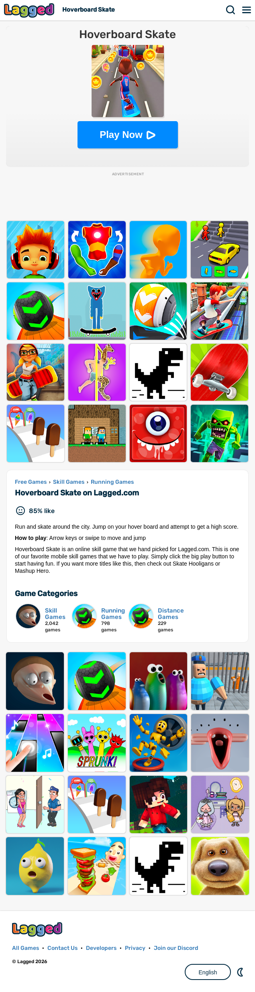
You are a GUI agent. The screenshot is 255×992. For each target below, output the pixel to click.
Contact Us (62, 948)
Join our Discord (176, 948)
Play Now (121, 134)
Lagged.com (38, 929)
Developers (101, 948)
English (208, 972)
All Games (25, 948)
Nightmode (241, 972)
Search (231, 10)
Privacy (135, 948)
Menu (247, 10)
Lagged (30, 10)
